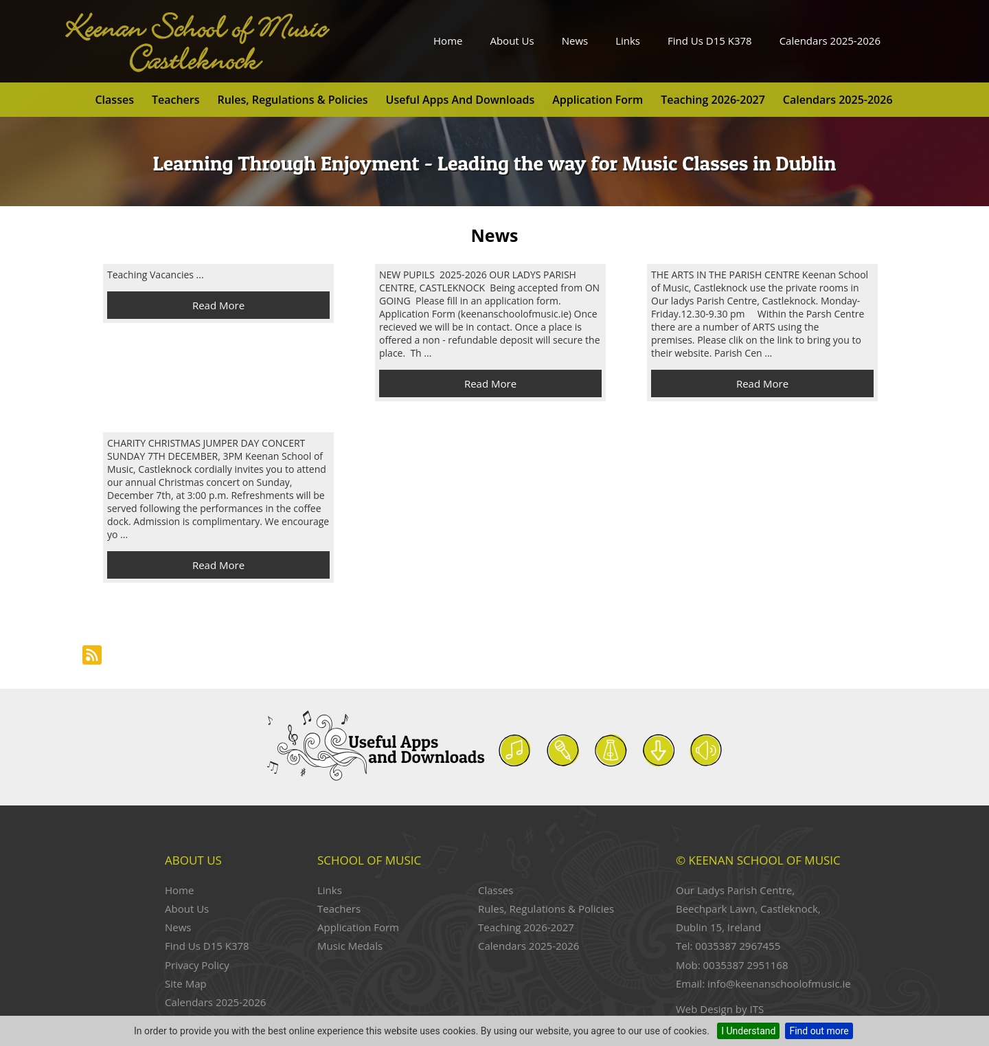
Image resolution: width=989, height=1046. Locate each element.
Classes (114, 99)
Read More (218, 305)
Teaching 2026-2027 (713, 99)
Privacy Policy (197, 965)
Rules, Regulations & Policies (292, 99)
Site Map (186, 983)
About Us (512, 40)
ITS (756, 1009)
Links (627, 40)
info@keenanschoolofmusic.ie (779, 983)
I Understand (748, 1030)
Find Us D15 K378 (710, 40)
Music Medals (350, 946)
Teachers (176, 99)
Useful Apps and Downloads (460, 99)
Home (447, 40)
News (575, 40)
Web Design (704, 1009)
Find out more (818, 1030)
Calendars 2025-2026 (830, 40)
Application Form (597, 99)
